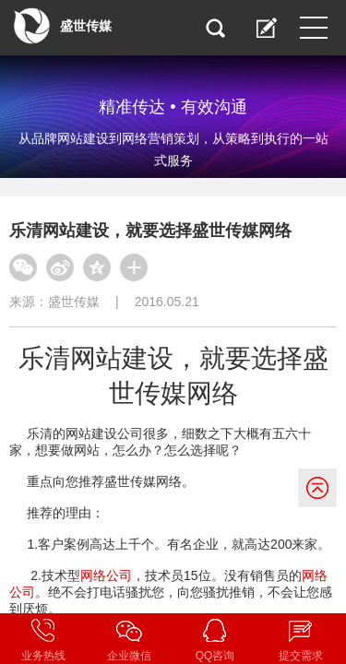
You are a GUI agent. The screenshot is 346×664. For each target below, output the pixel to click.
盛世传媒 (74, 301)
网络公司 (106, 575)
